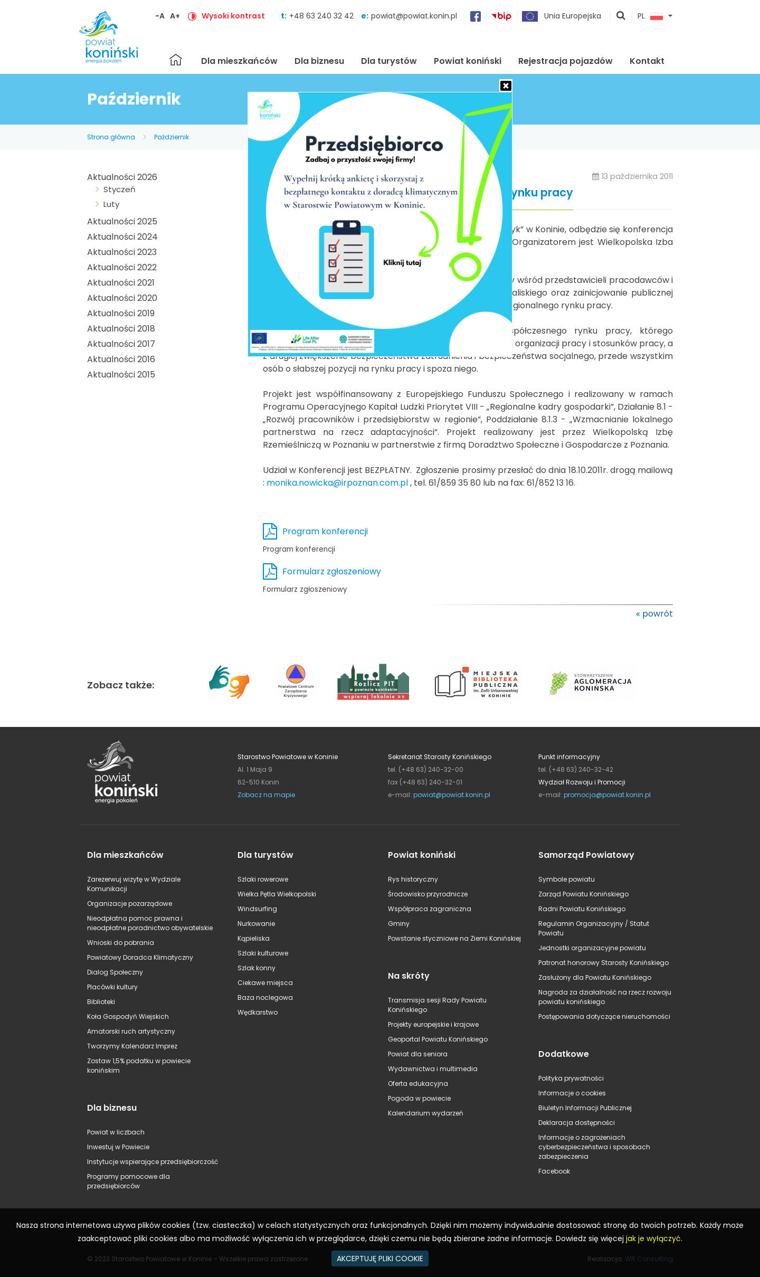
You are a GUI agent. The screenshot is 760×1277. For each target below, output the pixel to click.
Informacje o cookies (572, 1093)
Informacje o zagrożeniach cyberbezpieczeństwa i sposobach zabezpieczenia (594, 1147)
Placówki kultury (112, 986)
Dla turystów (389, 61)
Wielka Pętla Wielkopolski (277, 894)
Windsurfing (257, 908)
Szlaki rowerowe (263, 879)
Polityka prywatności (571, 1078)
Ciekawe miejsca (265, 982)
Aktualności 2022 (122, 267)
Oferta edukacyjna (418, 1083)
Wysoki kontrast (233, 16)
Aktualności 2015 (121, 374)
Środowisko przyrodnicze (428, 894)
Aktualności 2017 (121, 344)
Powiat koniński (467, 61)
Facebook (554, 1171)
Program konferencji (325, 531)
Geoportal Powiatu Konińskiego (438, 1039)
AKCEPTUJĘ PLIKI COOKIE (380, 1258)
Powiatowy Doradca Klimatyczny (140, 957)
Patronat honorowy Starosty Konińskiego (603, 962)
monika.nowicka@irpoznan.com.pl (337, 483)
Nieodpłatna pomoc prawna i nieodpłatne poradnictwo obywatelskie (150, 923)
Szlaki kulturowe (263, 953)
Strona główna (175, 59)
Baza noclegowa (265, 997)
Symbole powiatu (566, 879)
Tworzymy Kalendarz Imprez (132, 1046)
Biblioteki (101, 1001)
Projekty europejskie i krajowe (433, 1024)
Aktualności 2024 (122, 237)
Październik (171, 137)
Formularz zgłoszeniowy (331, 571)
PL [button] (650, 16)
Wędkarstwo (258, 1012)
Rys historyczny (413, 879)
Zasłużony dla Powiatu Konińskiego (594, 977)
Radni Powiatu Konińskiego (581, 908)
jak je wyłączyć (653, 1238)
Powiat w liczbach (116, 1132)
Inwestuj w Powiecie (118, 1146)
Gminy (399, 923)
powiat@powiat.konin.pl (414, 16)
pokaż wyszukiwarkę (621, 16)
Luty (111, 204)
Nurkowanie (256, 923)
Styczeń (119, 189)
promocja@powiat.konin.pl (607, 794)
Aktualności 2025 (122, 221)
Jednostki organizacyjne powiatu (592, 947)
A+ (175, 16)
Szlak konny (257, 967)
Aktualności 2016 (121, 359)
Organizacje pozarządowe (129, 903)
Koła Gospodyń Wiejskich (128, 1016)
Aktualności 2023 (122, 252)
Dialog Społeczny (115, 972)
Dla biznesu (319, 61)
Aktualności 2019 (121, 313)
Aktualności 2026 (122, 177)
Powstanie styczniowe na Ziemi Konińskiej (454, 938)
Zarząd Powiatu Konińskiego (583, 894)
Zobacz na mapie (266, 794)
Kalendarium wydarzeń (425, 1113)
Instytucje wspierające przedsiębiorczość (152, 1161)
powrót (657, 614)
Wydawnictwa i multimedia (433, 1068)
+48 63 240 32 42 (322, 16)
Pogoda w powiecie (419, 1098)
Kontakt (647, 61)
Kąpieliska (254, 938)
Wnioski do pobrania (120, 942)
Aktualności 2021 (121, 283)
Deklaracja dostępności (576, 1122)
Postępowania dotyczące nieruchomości (604, 1016)
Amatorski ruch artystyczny (131, 1031)
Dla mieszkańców (239, 61)
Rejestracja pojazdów (565, 61)
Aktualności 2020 (122, 298)
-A (160, 16)
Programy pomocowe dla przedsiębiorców (128, 1181)
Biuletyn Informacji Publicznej (585, 1107)
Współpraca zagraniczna (429, 908)
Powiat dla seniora (418, 1053)
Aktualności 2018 (121, 329)
